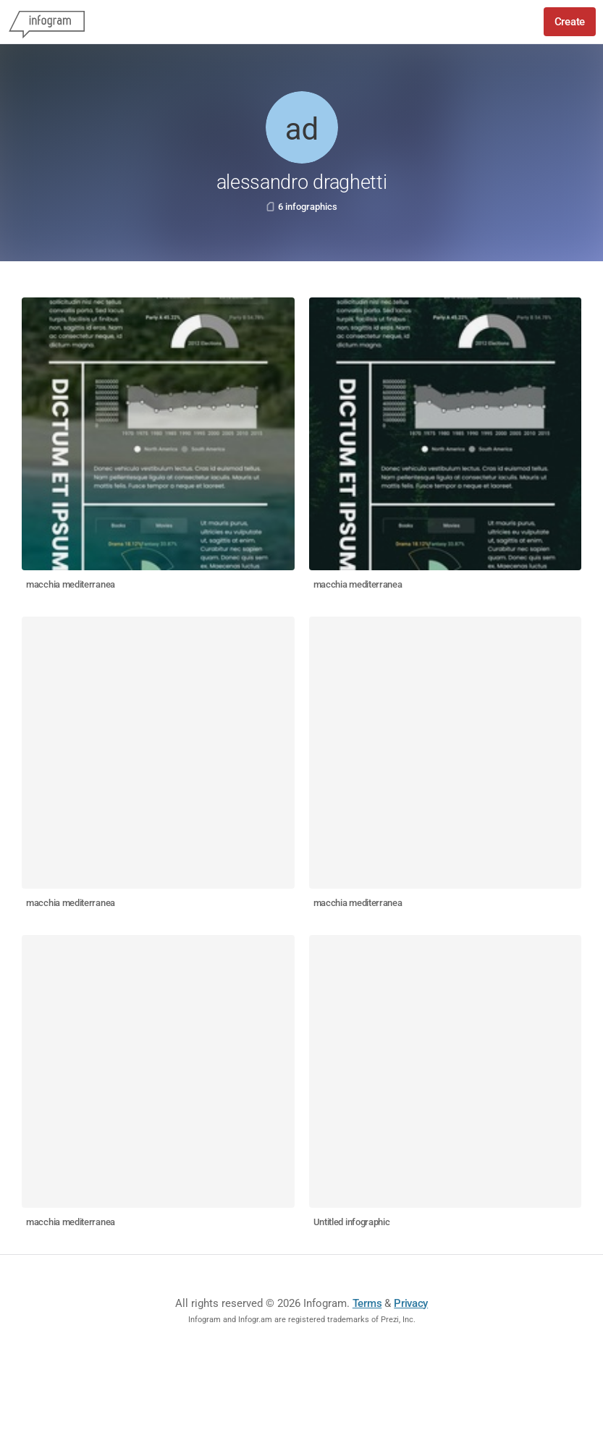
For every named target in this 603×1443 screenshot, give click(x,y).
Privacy (411, 1303)
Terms (367, 1303)
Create (569, 21)
